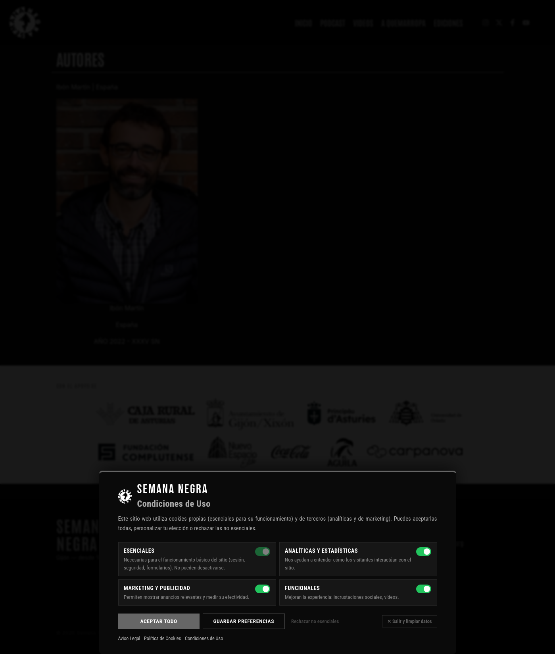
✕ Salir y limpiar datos (409, 621)
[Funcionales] (423, 589)
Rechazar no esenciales (315, 621)
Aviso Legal (129, 638)
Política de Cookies (162, 638)
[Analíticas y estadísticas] (423, 551)
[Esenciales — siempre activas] (262, 551)
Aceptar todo (158, 621)
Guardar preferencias (243, 621)
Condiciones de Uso (204, 638)
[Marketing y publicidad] (262, 589)
